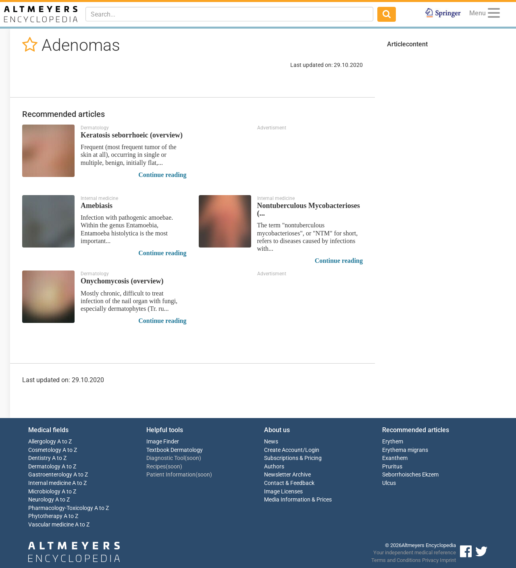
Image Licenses (283, 491)
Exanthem (395, 458)
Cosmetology (44, 450)
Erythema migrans (405, 450)
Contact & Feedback (289, 483)
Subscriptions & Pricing (293, 458)
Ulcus (389, 483)
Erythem (392, 441)
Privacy (430, 560)
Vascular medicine (51, 524)
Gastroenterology (50, 474)
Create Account (283, 450)
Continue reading (162, 174)
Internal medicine (49, 483)
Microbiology (44, 491)
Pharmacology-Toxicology (60, 508)
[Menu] (494, 14)
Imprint (448, 560)
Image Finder (162, 441)
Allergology (42, 441)
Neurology (41, 499)
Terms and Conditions (396, 560)
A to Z (64, 441)
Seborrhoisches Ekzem (410, 474)
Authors (274, 466)
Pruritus (392, 466)
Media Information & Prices (298, 499)
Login (312, 450)
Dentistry (39, 458)
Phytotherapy (45, 516)
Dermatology (44, 466)
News (271, 441)
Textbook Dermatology (174, 450)
